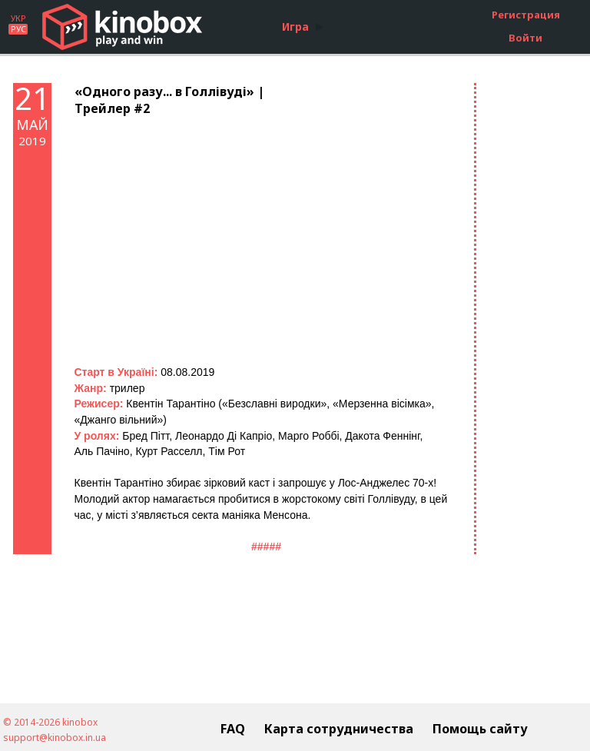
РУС (18, 29)
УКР (18, 18)
